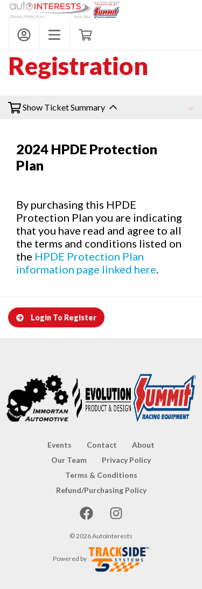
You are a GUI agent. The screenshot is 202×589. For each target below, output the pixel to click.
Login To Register (56, 317)
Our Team (69, 459)
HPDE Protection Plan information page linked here (86, 263)
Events (59, 444)
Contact (102, 444)
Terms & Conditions (101, 475)
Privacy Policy (126, 459)
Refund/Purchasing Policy (101, 490)
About (143, 444)
